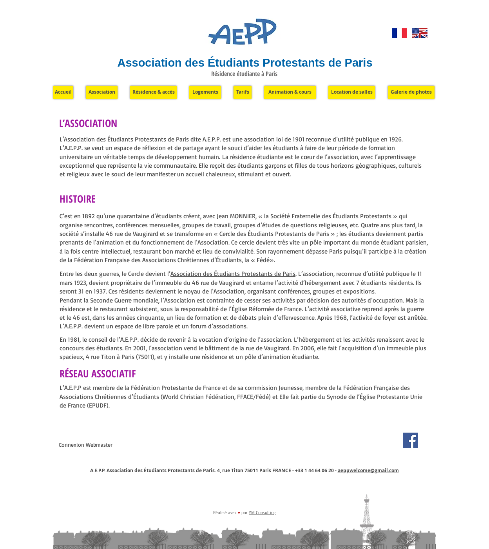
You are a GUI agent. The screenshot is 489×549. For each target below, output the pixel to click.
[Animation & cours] (290, 92)
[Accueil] (63, 92)
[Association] (102, 92)
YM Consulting (262, 512)
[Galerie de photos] (411, 92)
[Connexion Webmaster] (85, 444)
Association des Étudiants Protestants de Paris (232, 273)
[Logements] (205, 92)
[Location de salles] (351, 92)
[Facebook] (410, 440)
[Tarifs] (243, 92)
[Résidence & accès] (153, 92)
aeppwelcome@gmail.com (368, 470)
